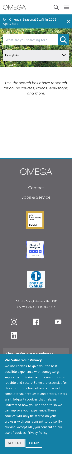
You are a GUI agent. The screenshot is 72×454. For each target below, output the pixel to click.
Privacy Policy (37, 432)
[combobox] (36, 39)
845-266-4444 (46, 307)
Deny (34, 443)
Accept (14, 443)
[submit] (63, 39)
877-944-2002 (25, 307)
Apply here (10, 24)
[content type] (36, 55)
